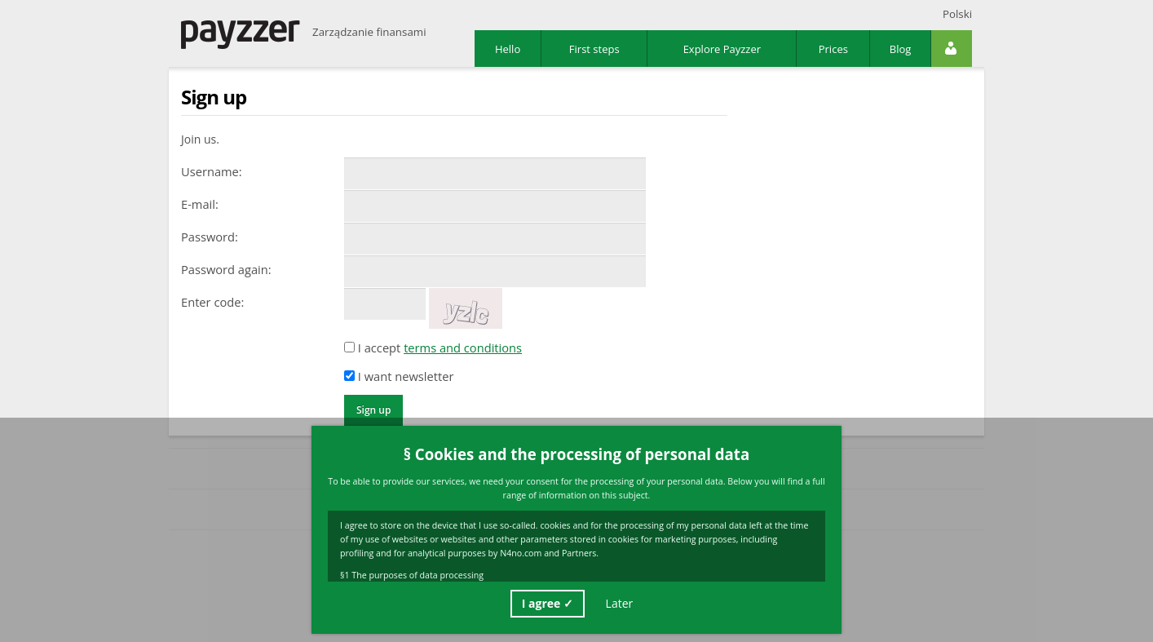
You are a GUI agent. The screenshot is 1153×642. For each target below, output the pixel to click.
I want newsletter (398, 376)
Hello (507, 49)
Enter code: (212, 302)
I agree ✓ (547, 603)
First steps (594, 49)
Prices (833, 49)
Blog (901, 49)
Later (620, 603)
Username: (211, 171)
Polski (957, 14)
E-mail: (200, 204)
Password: (209, 236)
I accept (433, 347)
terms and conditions (463, 347)
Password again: (226, 269)
